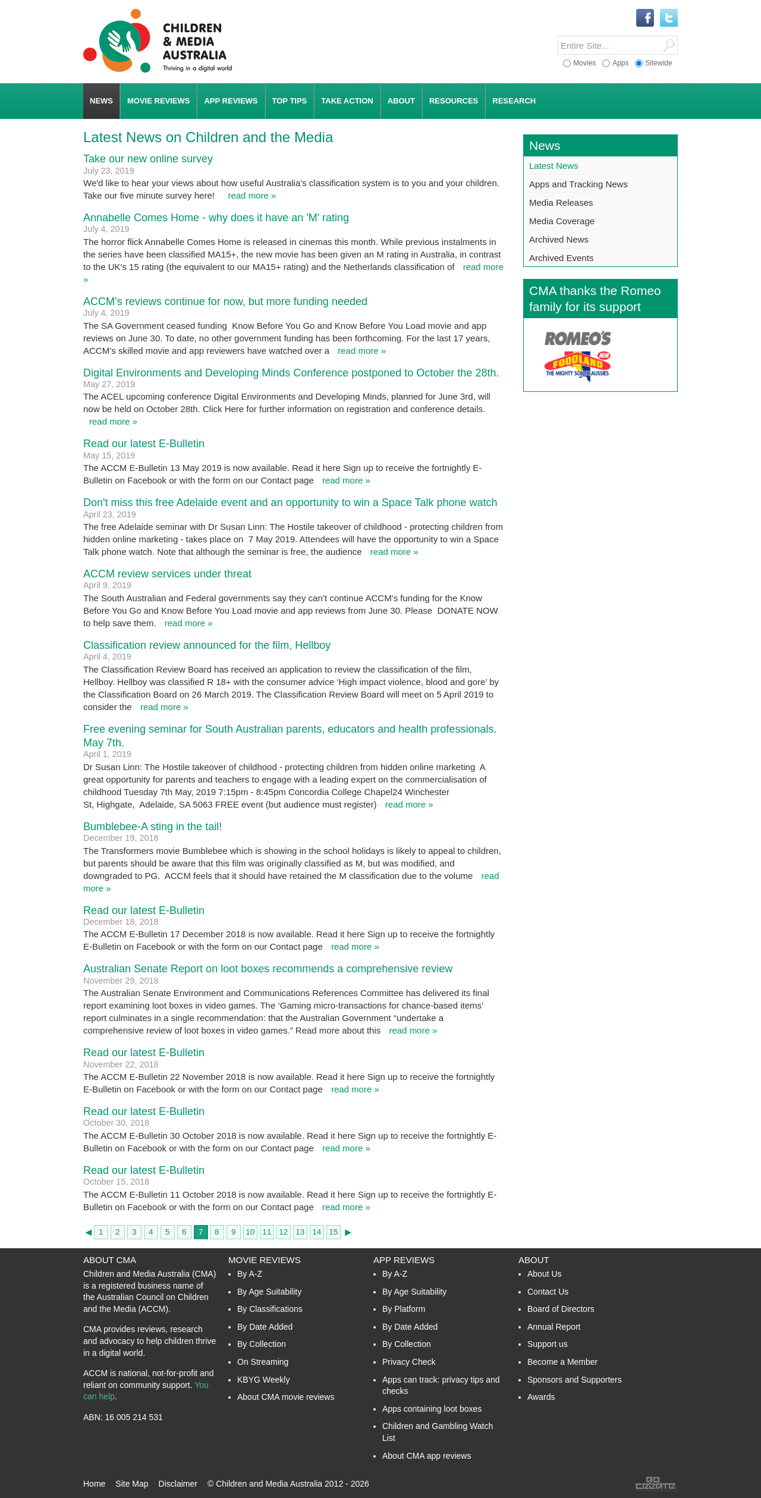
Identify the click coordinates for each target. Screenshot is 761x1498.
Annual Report (554, 1326)
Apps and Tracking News (578, 184)
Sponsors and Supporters (574, 1379)
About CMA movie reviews (285, 1397)
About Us (544, 1274)
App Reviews (404, 1260)
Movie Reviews (264, 1260)
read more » (252, 195)
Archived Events (561, 258)
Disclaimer (178, 1483)
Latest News (553, 166)
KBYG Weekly (263, 1379)
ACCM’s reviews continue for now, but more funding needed (225, 301)
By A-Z (249, 1274)
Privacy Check (408, 1362)
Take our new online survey (148, 159)
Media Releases (561, 202)
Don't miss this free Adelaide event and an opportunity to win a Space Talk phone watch (290, 502)
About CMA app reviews (426, 1456)
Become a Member (562, 1362)
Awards (541, 1397)
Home (94, 1483)
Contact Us (547, 1291)
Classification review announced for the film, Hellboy (207, 645)
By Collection (261, 1344)
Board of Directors (561, 1309)
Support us (547, 1344)
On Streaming (262, 1362)
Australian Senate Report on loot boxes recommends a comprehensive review (267, 969)
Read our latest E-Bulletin (144, 444)
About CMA (109, 1260)
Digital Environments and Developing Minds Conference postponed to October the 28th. (291, 373)
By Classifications (270, 1309)
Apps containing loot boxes (432, 1409)
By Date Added (265, 1326)
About (533, 1260)
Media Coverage (562, 221)
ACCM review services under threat (167, 574)
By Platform (403, 1309)
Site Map (131, 1483)
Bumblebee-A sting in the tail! (152, 827)
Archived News (559, 239)
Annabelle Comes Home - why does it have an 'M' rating (216, 218)
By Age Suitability (269, 1291)
